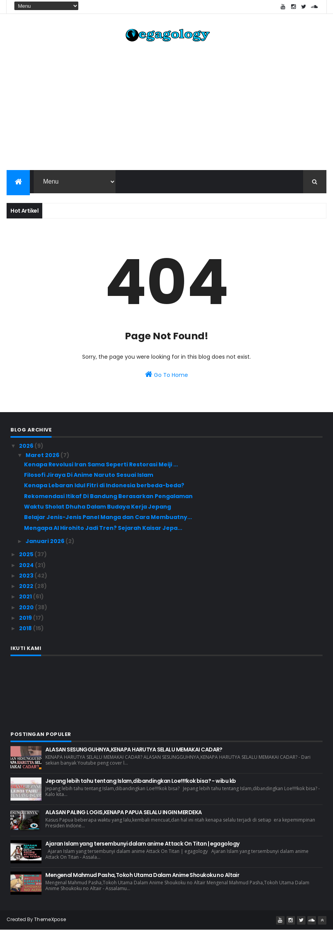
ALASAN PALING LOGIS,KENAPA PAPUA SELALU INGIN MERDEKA (123, 812)
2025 (27, 555)
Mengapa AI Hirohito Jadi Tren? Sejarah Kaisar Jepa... (103, 528)
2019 (26, 618)
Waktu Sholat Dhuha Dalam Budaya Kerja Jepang (97, 507)
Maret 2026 (43, 455)
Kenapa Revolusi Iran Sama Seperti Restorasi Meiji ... (101, 465)
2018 (26, 629)
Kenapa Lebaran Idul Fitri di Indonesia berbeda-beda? (104, 486)
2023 (27, 576)
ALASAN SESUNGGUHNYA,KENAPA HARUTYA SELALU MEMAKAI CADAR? (134, 749)
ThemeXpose (50, 919)
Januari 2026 (46, 541)
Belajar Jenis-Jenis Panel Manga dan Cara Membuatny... (108, 517)
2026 (27, 446)
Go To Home (166, 375)
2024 (27, 565)
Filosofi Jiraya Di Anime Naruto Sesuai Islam (88, 475)
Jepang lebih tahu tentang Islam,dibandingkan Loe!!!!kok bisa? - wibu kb (140, 781)
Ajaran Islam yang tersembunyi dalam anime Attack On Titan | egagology (142, 843)
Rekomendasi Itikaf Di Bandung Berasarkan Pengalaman (108, 496)
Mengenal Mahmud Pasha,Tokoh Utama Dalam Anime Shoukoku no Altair (142, 875)
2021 (26, 597)
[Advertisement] (167, 108)
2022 (27, 586)
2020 (27, 608)
